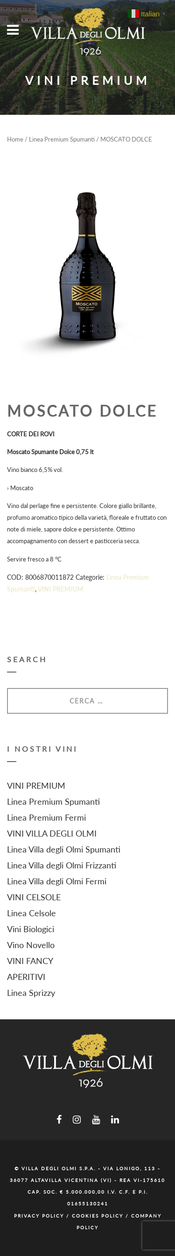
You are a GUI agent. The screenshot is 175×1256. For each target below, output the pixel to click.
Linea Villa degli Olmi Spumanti (63, 849)
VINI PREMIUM (60, 589)
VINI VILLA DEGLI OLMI (52, 833)
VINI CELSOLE (34, 897)
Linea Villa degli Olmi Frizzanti (61, 865)
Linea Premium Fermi (46, 817)
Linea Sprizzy (31, 992)
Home (15, 139)
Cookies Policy (97, 1216)
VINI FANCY (30, 961)
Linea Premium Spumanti (62, 139)
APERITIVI (26, 977)
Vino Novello (31, 945)
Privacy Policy (39, 1216)
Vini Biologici (30, 929)
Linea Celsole (31, 913)
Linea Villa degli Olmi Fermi (56, 881)
